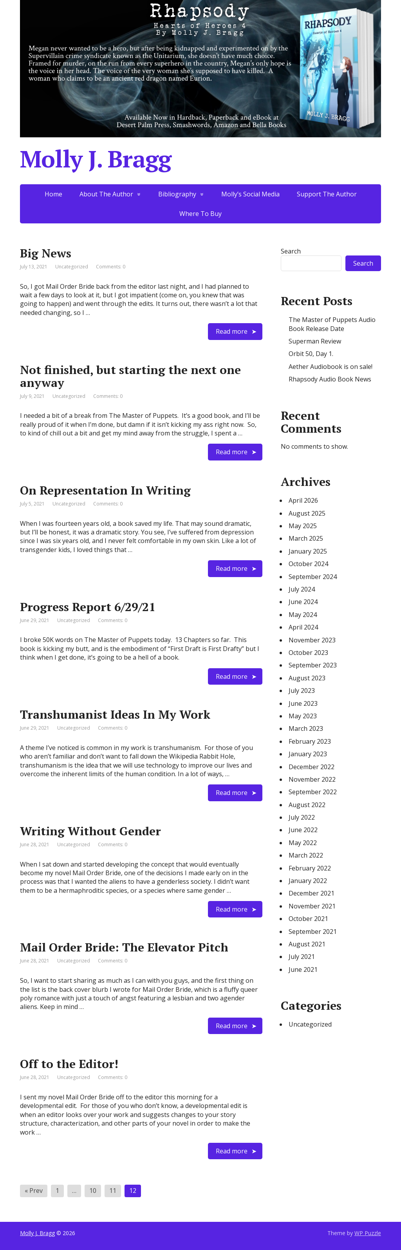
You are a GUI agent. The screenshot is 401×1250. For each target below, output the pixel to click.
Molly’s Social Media (250, 194)
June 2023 (303, 703)
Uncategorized (310, 1024)
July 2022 (302, 817)
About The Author (106, 194)
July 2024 (302, 589)
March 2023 (306, 728)
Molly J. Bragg (37, 1233)
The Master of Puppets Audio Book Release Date (332, 324)
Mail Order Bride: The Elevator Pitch (124, 947)
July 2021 (302, 956)
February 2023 (310, 741)
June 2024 (303, 601)
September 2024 (313, 576)
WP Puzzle (367, 1233)
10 (92, 1190)
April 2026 (303, 500)
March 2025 (306, 538)
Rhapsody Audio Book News (330, 379)
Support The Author (327, 194)
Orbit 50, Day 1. (311, 353)
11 (112, 1190)
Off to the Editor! (69, 1064)
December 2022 (311, 767)
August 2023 (307, 678)
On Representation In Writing (105, 490)
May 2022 (303, 842)
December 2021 (311, 893)
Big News (45, 253)
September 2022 (313, 792)
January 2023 (308, 754)
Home (53, 194)
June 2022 (303, 830)
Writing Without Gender (90, 831)
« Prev (34, 1190)
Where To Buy (200, 213)
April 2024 (303, 627)
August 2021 (307, 944)
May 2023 (303, 716)
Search (291, 251)
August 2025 (307, 513)
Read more (231, 331)
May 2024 (303, 614)
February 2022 (310, 868)
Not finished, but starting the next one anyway (130, 376)
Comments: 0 (110, 266)
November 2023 (312, 640)
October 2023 (308, 652)
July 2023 (302, 690)
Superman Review (315, 341)
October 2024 (308, 563)
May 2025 (303, 526)
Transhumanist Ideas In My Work (115, 714)
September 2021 (313, 931)
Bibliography (177, 194)
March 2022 (306, 855)
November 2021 (312, 906)
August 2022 (307, 804)
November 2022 (312, 779)
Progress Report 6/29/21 (87, 607)
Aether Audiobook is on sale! (330, 366)
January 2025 (308, 551)
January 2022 (308, 880)
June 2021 (303, 969)
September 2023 (313, 665)
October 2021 (308, 918)
